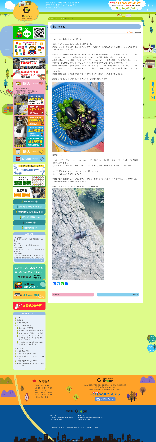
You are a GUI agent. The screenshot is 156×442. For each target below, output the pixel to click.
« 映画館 (56, 294)
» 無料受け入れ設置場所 (23, 93)
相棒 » (135, 294)
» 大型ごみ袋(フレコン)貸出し (25, 91)
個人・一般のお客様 (24, 325)
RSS (96, 427)
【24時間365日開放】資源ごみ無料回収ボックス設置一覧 (31, 343)
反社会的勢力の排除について (27, 361)
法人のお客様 (21, 348)
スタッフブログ (60, 18)
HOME (51, 18)
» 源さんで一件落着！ (22, 88)
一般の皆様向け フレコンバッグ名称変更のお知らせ (29, 249)
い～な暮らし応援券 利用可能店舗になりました (29, 239)
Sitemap (89, 427)
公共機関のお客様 (23, 351)
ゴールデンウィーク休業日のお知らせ (26, 244)
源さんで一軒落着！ (26, 328)
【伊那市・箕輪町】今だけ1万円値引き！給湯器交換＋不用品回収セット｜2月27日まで (28, 255)
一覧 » (41, 260)
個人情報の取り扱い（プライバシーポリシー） (30, 357)
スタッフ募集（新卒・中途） (27, 354)
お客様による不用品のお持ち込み (31, 330)
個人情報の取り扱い (58, 427)
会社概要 (20, 320)
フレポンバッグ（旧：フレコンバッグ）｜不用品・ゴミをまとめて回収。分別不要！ (31, 338)
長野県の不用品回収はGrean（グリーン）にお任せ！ (30, 364)
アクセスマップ (22, 323)
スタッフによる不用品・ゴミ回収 (31, 333)
